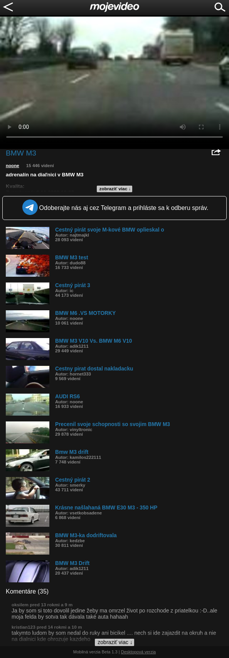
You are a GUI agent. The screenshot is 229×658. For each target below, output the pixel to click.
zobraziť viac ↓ (115, 188)
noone (12, 165)
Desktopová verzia (138, 652)
